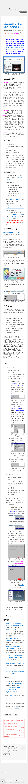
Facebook (15, 782)
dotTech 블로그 (10, 690)
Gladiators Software (15, 199)
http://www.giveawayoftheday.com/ (15, 683)
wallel (20, 780)
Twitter (11, 782)
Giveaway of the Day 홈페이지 (11, 32)
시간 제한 (14, 216)
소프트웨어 (6, 720)
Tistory (12, 780)
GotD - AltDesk (14, 9)
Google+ (22, 782)
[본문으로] (17, 708)
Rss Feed (6, 782)
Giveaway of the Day (17, 214)
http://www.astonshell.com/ (13, 206)
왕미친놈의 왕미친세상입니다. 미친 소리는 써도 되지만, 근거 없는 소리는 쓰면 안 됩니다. (11, 750)
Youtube (18, 782)
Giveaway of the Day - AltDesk (12, 25)
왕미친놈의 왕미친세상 (10, 747)
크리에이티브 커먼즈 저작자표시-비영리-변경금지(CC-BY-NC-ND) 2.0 (15, 47)
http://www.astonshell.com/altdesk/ (15, 208)
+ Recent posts (5, 772)
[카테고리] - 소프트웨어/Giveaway (15, 671)
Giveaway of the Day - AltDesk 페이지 (13, 232)
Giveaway (12, 720)
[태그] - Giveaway (10, 673)
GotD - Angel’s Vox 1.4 (9, 732)
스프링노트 (12, 695)
